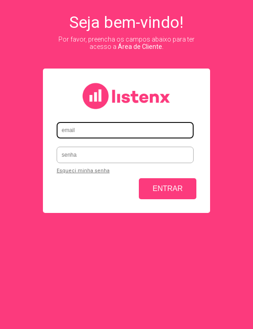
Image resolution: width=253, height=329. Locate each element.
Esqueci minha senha (83, 171)
